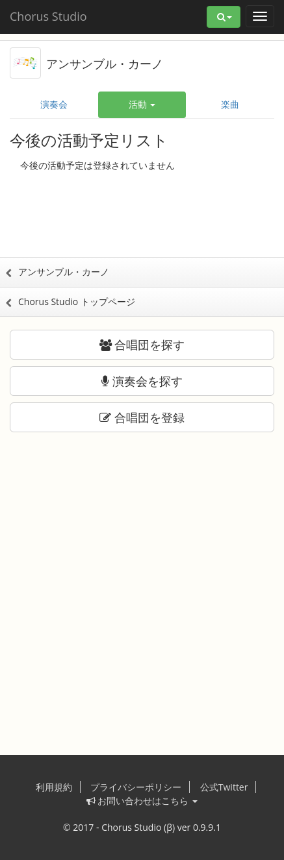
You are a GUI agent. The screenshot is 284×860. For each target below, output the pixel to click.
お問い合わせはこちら (142, 800)
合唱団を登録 (142, 417)
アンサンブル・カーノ (104, 63)
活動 (142, 104)
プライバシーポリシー (135, 787)
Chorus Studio (48, 16)
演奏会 (54, 104)
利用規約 (54, 787)
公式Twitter (224, 787)
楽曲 (230, 104)
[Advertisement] (142, 218)
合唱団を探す (142, 344)
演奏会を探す (142, 381)
